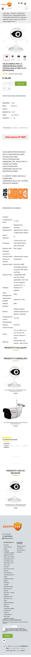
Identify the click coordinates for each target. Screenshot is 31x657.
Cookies (6, 580)
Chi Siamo (6, 545)
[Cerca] (15, 8)
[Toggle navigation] (2, 8)
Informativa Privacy (8, 586)
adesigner (22, 650)
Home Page (6, 13)
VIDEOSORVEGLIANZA (19, 15)
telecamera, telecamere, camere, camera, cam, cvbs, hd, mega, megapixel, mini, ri (15, 19)
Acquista (20, 83)
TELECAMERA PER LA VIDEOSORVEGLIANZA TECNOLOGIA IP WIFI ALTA (15, 390)
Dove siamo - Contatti (9, 592)
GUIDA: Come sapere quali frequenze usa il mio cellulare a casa (9, 558)
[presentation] (14, 456)
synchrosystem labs (10, 650)
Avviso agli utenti (8, 572)
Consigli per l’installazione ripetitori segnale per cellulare (9, 553)
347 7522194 (7, 534)
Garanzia (6, 590)
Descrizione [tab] (7, 128)
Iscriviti (7, 636)
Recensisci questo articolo (15, 74)
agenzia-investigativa (9, 602)
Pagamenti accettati (8, 578)
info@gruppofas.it (8, 538)
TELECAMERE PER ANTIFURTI (11, 17)
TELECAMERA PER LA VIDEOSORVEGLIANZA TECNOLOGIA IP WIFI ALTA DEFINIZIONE (15, 505)
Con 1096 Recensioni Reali (9, 439)
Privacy (22, 628)
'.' (2, 481)
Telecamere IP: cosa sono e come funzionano (8, 564)
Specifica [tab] (15, 128)
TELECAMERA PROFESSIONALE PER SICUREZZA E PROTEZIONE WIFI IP (15, 423)
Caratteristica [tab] (23, 128)
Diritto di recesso (8, 588)
